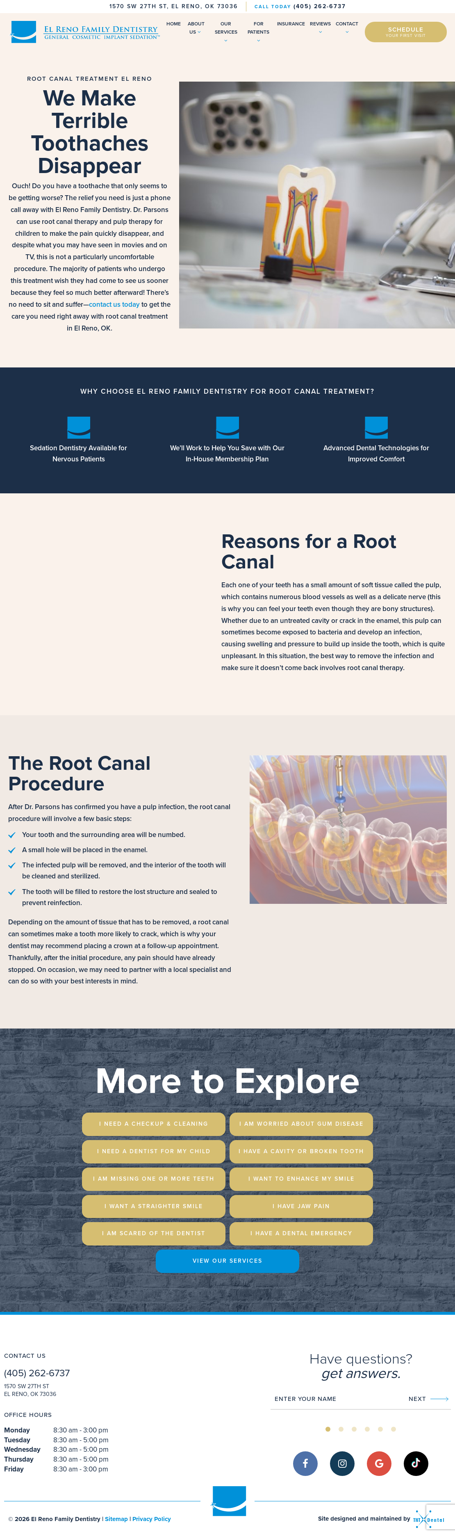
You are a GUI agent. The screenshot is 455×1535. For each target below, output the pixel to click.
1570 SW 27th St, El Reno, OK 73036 (173, 6)
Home (173, 23)
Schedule (406, 32)
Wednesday (22, 1449)
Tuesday (17, 1440)
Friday (14, 1469)
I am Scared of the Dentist (153, 1233)
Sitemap (116, 1519)
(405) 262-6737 (300, 6)
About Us (196, 28)
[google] (379, 1463)
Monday (17, 1430)
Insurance (291, 23)
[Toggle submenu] (199, 32)
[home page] (84, 32)
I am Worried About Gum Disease (301, 1124)
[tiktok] (416, 1463)
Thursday (19, 1459)
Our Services (226, 31)
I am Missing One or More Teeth (153, 1179)
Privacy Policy (151, 1519)
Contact (347, 27)
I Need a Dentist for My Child (154, 1151)
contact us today (114, 304)
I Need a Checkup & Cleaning (153, 1124)
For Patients (258, 31)
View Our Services (227, 1261)
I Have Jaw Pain (301, 1206)
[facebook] (305, 1463)
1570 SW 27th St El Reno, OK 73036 (30, 1390)
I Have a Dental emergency (301, 1233)
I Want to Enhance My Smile (301, 1179)
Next (428, 1399)
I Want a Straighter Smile (154, 1206)
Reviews (320, 27)
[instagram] (342, 1463)
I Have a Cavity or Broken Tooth (301, 1151)
